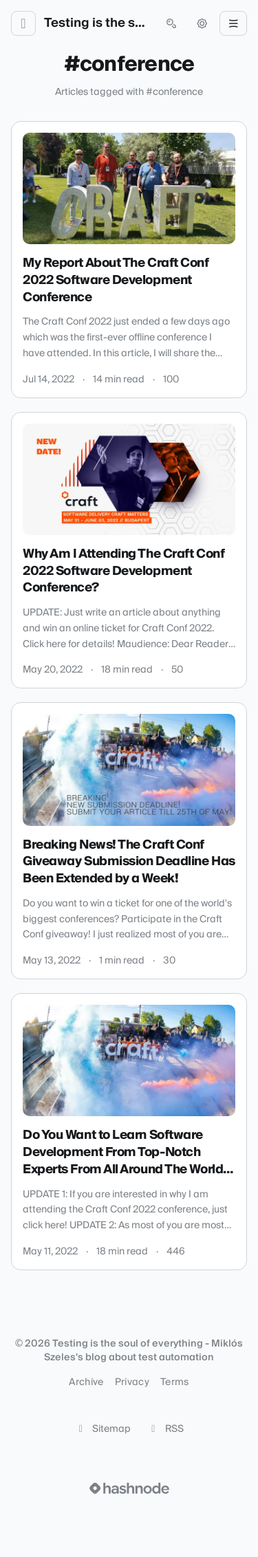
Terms (174, 1382)
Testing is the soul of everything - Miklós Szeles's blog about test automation (97, 23)
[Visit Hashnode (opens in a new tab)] (129, 1488)
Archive (86, 1382)
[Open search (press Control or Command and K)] (171, 23)
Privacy (132, 1382)
